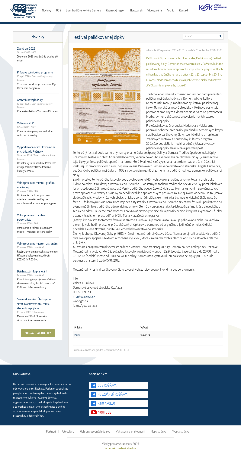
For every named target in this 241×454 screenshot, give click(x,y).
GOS (58, 10)
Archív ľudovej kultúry (30, 100)
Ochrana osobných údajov (95, 431)
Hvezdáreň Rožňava (112, 394)
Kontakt (183, 10)
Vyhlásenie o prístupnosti (130, 431)
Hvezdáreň (136, 10)
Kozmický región (115, 10)
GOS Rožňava (107, 385)
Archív (170, 10)
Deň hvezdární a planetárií (32, 271)
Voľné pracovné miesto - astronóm (37, 243)
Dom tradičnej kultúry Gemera (83, 10)
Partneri (51, 431)
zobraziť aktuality (38, 333)
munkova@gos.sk (84, 296)
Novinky (46, 10)
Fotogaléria (68, 431)
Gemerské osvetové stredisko (120, 448)
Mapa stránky (158, 431)
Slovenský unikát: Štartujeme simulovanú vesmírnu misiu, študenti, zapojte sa (34, 303)
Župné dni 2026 (26, 48)
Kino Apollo (106, 403)
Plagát (77, 334)
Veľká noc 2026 (26, 123)
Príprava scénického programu (35, 72)
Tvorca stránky (180, 431)
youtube (104, 412)
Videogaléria (154, 10)
